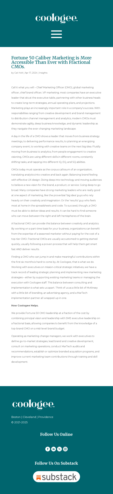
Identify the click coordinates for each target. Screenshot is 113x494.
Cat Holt (18, 72)
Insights (43, 72)
